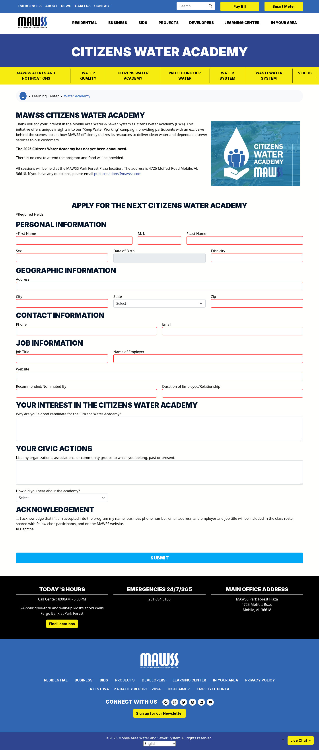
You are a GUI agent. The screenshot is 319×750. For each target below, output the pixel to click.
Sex (19, 250)
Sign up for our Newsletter (159, 713)
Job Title (22, 351)
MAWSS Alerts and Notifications (36, 76)
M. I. (141, 233)
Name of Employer (128, 351)
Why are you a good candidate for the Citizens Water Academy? (68, 413)
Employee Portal (214, 689)
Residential (84, 22)
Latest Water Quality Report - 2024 (124, 689)
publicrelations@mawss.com (118, 173)
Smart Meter (283, 6)
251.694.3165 (159, 599)
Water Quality (88, 76)
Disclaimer (179, 689)
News (66, 6)
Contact (102, 6)
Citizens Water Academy (133, 76)
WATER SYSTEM (227, 76)
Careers (83, 6)
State (117, 296)
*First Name (26, 233)
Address (22, 279)
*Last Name (196, 233)
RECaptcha (25, 529)
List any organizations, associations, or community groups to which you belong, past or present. (95, 457)
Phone (21, 324)
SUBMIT (159, 558)
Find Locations (62, 624)
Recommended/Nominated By (41, 386)
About (51, 6)
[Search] (191, 6)
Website (22, 369)
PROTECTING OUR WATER (185, 76)
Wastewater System (269, 76)
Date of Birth (124, 250)
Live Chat (299, 740)
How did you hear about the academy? (48, 490)
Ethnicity (218, 250)
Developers (201, 22)
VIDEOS (305, 73)
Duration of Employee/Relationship (191, 386)
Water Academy (77, 96)
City (19, 296)
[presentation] (49, 540)
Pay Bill (239, 6)
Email (166, 324)
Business (117, 22)
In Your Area (284, 22)
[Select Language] (159, 743)
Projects (169, 22)
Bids (142, 22)
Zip (213, 296)
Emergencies (30, 6)
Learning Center (241, 22)
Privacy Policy (260, 680)
